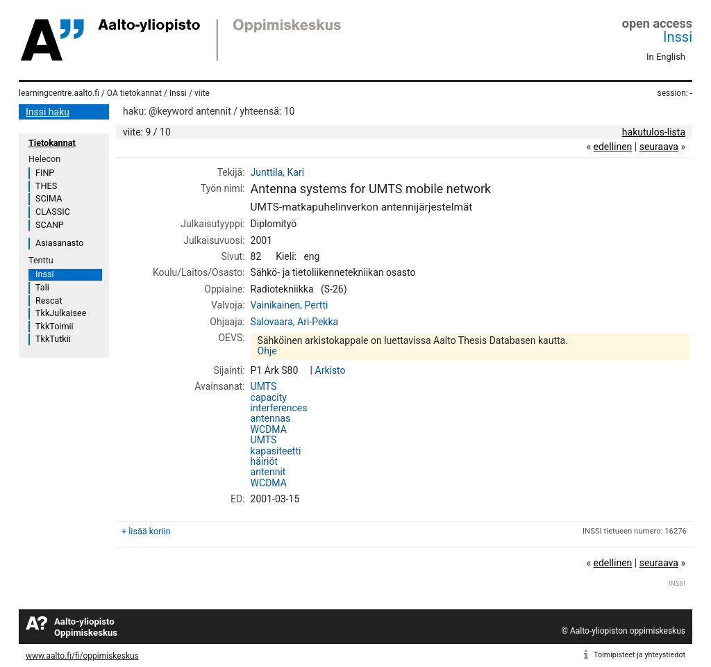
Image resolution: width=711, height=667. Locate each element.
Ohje (267, 350)
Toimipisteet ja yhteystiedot (639, 654)
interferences (279, 407)
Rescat (48, 300)
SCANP (49, 225)
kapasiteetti (276, 450)
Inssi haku (47, 111)
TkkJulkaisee (60, 313)
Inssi (677, 36)
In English (665, 56)
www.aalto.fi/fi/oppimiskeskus (82, 656)
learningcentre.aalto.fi (59, 93)
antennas (271, 418)
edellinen (612, 146)
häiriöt (264, 461)
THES (46, 186)
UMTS (264, 386)
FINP (44, 172)
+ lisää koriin (146, 531)
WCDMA (269, 429)
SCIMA (48, 198)
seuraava (658, 146)
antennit (268, 471)
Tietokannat (52, 143)
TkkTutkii (53, 339)
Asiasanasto (59, 243)
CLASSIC (52, 211)
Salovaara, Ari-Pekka (295, 321)
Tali (42, 287)
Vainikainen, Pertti (289, 305)
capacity (269, 397)
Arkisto (330, 370)
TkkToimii (54, 326)
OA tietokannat (134, 93)
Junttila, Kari (278, 172)
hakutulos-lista (653, 132)
